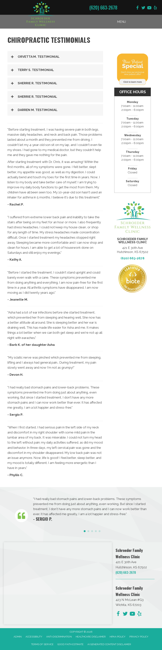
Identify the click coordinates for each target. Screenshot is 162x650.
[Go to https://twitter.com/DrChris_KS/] (143, 8)
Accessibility (34, 636)
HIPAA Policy (117, 636)
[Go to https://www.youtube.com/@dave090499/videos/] (149, 8)
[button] (55, 56)
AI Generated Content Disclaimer (109, 644)
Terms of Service (42, 644)
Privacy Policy (138, 636)
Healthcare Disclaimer (91, 636)
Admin (18, 636)
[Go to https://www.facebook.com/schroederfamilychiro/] (137, 8)
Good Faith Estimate (70, 644)
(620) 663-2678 (103, 7)
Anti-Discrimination (59, 636)
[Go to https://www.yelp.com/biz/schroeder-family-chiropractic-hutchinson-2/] (155, 8)
